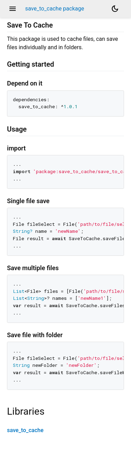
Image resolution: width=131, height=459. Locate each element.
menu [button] (12, 9)
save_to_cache (25, 430)
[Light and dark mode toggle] (115, 8)
